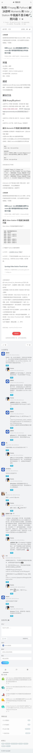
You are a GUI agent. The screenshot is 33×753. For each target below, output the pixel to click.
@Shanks (12, 385)
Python (8, 746)
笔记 (24, 24)
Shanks (7, 22)
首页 (5, 29)
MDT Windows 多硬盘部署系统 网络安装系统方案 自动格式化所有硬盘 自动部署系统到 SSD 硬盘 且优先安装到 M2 (18, 679)
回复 (7, 365)
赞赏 (16, 333)
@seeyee (12, 611)
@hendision (13, 483)
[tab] (5, 669)
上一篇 (4, 345)
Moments (8, 743)
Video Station (14, 743)
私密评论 (25, 638)
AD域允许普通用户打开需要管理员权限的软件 (18, 694)
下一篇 (28, 345)
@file (11, 457)
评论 (3, 624)
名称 (3, 642)
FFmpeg (20, 743)
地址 (2, 655)
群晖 (3, 743)
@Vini (11, 589)
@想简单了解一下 (15, 542)
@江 (11, 508)
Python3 (26, 743)
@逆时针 (12, 373)
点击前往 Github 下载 (15, 252)
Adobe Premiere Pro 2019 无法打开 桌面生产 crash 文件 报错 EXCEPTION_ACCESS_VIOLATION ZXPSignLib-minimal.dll (19, 707)
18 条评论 (10, 24)
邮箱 (3, 649)
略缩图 (3, 746)
